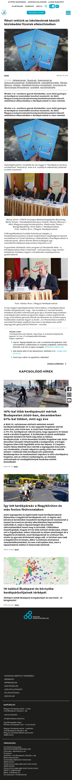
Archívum (9, 696)
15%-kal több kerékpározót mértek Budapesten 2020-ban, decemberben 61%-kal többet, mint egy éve (32, 415)
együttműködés (47, 88)
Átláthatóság (11, 693)
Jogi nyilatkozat (13, 689)
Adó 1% (39, 6)
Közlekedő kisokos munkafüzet (37, 85)
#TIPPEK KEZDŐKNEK (17, 2)
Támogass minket (36, 12)
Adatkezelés (11, 686)
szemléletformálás (50, 83)
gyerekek (34, 88)
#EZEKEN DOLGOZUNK (37, 2)
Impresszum (10, 683)
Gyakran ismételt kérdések (19, 676)
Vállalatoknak (19, 80)
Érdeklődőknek (33, 83)
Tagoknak (31, 80)
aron (6, 76)
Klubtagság (17, 6)
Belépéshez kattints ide (54, 347)
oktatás (17, 85)
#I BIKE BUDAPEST (56, 2)
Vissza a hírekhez (55, 364)
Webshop (29, 6)
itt (36, 313)
